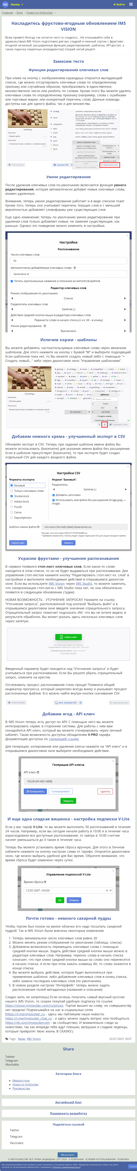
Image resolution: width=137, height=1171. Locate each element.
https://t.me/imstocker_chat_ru (28, 1018)
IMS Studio (84, 583)
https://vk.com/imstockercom (27, 1022)
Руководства (21, 1088)
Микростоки (21, 1081)
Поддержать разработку (68, 1113)
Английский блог (68, 1102)
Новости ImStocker (25, 1084)
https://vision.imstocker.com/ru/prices (34, 1005)
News (21, 1039)
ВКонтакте (67, 1155)
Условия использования (100, 1159)
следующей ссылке (64, 739)
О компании (76, 1159)
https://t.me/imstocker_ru (25, 1014)
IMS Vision (57, 583)
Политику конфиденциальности (66, 1167)
